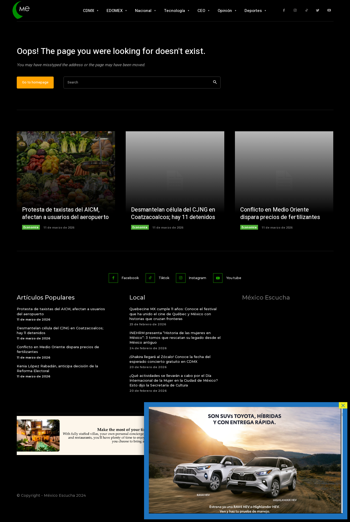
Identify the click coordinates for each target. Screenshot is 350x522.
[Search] (215, 99)
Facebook (126, 294)
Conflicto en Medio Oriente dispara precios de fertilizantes (280, 230)
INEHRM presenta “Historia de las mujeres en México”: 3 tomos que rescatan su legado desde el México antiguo (175, 353)
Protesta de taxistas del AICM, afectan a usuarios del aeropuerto (61, 226)
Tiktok (163, 294)
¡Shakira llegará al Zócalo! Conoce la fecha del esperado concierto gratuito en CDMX (169, 374)
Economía (31, 244)
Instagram (199, 294)
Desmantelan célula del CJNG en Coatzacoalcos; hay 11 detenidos (174, 230)
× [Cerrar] (343, 405)
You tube (238, 294)
